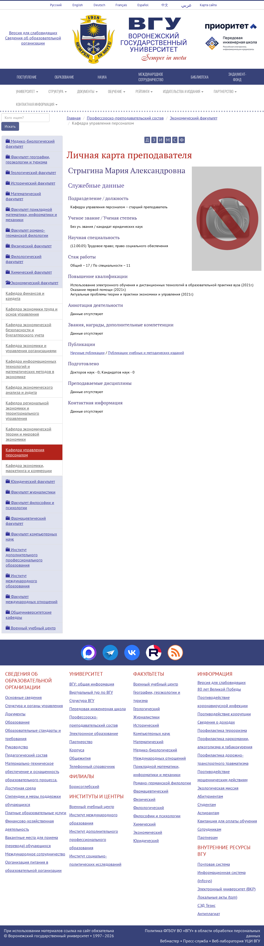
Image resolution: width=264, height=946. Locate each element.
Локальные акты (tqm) (217, 897)
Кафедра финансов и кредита (25, 296)
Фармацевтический (150, 791)
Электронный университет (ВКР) (226, 888)
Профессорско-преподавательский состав (125, 117)
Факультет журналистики (30, 491)
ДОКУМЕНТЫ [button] (87, 91)
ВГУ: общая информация (91, 684)
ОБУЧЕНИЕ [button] (116, 91)
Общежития (80, 758)
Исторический (146, 725)
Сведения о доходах (216, 722)
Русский (56, 5)
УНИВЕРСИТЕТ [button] (27, 91)
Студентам (206, 804)
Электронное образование (93, 733)
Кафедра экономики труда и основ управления (31, 311)
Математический (148, 741)
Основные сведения (23, 697)
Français (121, 5)
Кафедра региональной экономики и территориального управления (27, 410)
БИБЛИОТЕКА (200, 77)
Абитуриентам (210, 796)
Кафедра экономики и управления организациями (31, 348)
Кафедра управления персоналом (25, 452)
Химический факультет (29, 272)
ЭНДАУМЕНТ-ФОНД (237, 76)
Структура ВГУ (81, 700)
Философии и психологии (156, 815)
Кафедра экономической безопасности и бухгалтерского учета (28, 329)
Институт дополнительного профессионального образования (24, 557)
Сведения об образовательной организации (33, 40)
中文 (164, 5)
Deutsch (99, 5)
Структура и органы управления (34, 705)
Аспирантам (208, 812)
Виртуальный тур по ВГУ (91, 692)
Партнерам (207, 837)
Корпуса (76, 749)
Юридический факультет (30, 481)
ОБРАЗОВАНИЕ (64, 77)
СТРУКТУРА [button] (57, 91)
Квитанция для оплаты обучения (227, 820)
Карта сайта (208, 5)
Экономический (147, 832)
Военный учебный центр (31, 627)
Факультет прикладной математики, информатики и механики (31, 214)
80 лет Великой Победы (219, 689)
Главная (74, 117)
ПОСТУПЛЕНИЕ (27, 77)
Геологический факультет (31, 172)
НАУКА (102, 77)
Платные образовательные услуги (35, 812)
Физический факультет (29, 245)
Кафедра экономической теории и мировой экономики (28, 434)
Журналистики (146, 716)
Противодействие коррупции (224, 713)
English (77, 5)
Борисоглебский (84, 786)
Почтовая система (213, 864)
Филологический (148, 807)
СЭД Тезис (206, 905)
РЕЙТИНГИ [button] (144, 91)
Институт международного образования (21, 580)
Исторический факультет (30, 183)
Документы (15, 713)
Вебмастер (169, 940)
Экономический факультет (193, 117)
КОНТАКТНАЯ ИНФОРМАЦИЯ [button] (36, 104)
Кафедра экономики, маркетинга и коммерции (29, 468)
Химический (144, 824)
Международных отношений (159, 758)
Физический (144, 799)
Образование (17, 722)
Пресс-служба (195, 940)
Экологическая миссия (217, 788)
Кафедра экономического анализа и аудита (29, 390)
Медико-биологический (155, 749)
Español (142, 5)
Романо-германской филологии (162, 782)
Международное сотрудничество (35, 853)
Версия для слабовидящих (33, 32)
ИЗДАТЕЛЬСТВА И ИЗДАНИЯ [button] (183, 91)
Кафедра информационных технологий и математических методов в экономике (31, 369)
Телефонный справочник (92, 766)
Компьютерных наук (151, 733)
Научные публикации (87, 352)
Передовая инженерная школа (97, 708)
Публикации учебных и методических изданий (146, 352)
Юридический (146, 840)
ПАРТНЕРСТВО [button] (225, 91)
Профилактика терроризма (222, 730)
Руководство (16, 746)
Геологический (146, 708)
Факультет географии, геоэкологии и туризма (28, 159)
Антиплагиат (208, 913)
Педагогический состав (26, 755)
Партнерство (81, 741)
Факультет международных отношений (31, 599)
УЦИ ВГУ (252, 940)
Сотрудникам (209, 829)
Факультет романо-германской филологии (27, 233)
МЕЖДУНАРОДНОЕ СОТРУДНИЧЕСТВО (150, 76)
